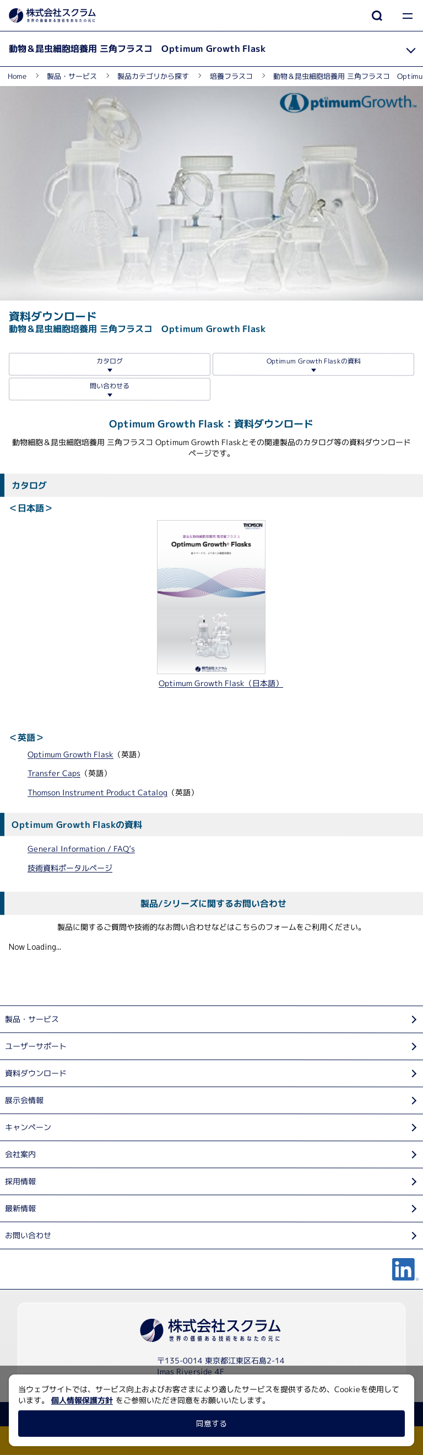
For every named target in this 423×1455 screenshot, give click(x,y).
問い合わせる (109, 385)
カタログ (109, 360)
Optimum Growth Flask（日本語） (221, 683)
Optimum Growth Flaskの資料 (313, 360)
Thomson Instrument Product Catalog (97, 792)
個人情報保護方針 (82, 1400)
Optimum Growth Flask (70, 754)
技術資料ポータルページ (70, 867)
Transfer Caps (54, 773)
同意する (211, 1423)
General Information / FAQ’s (81, 848)
